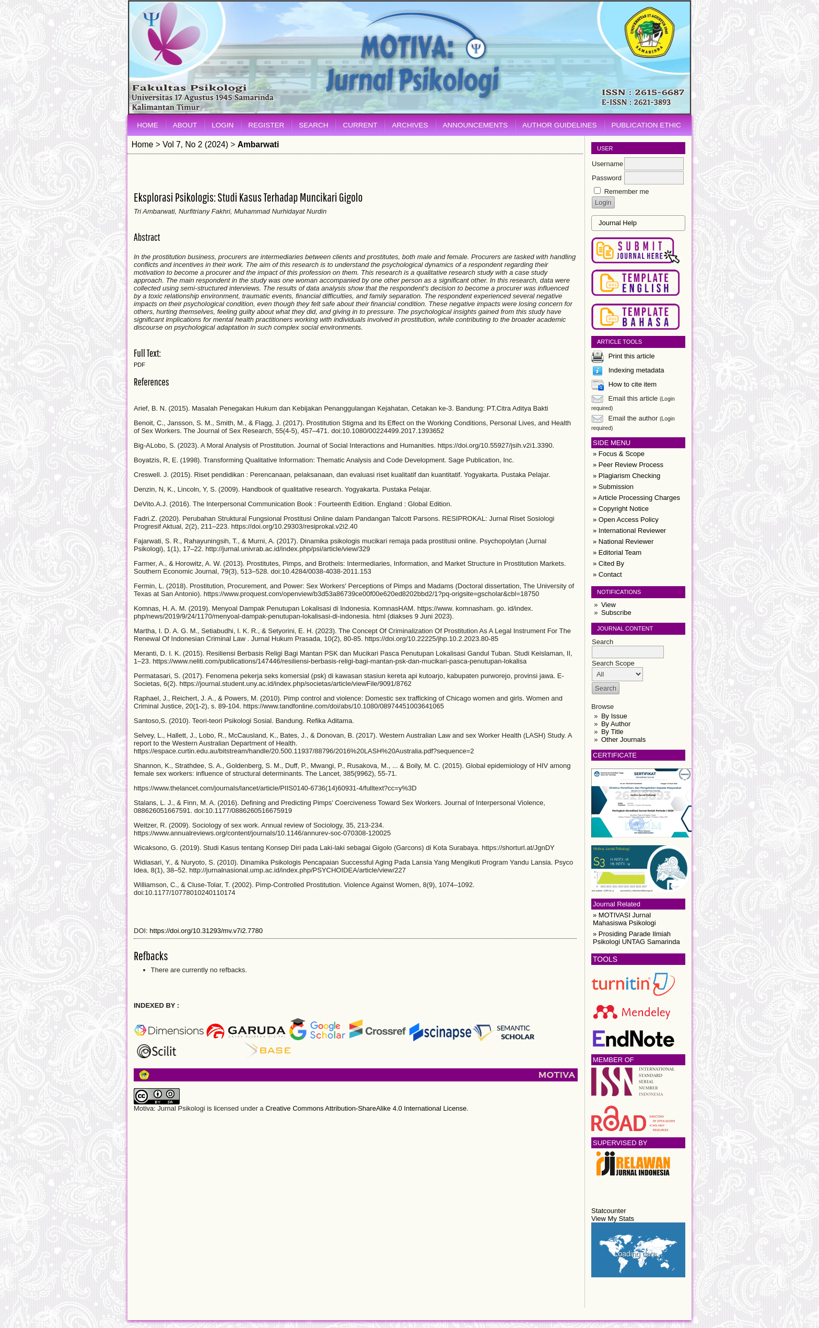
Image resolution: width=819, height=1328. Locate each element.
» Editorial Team (617, 552)
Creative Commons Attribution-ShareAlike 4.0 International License (365, 1108)
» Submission (613, 487)
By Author (615, 724)
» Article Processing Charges (636, 498)
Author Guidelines (559, 125)
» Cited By (608, 563)
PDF (139, 365)
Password (607, 178)
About (185, 125)
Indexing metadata (636, 370)
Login (222, 125)
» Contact (607, 574)
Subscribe (616, 612)
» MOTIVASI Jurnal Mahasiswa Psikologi (624, 919)
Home (147, 125)
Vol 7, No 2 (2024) (195, 144)
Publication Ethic (646, 125)
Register (266, 125)
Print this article (632, 356)
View (608, 605)
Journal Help (618, 223)
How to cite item (633, 384)
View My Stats (612, 1218)
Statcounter (608, 1211)
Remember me (626, 191)
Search (313, 125)
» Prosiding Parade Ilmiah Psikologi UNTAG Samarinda (636, 938)
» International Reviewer (629, 530)
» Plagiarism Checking (626, 476)
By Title (612, 732)
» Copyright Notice (621, 508)
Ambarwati (258, 144)
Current (360, 125)
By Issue (614, 716)
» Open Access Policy (626, 519)
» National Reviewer (623, 541)
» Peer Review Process (628, 465)
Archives (410, 125)
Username (607, 164)
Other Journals (623, 739)
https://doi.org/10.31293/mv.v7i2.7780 (206, 931)
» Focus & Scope (619, 454)
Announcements (475, 125)
